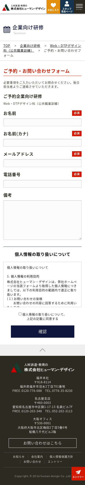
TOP (6, 45)
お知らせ (19, 457)
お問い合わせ (32, 462)
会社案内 (37, 457)
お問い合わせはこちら (42, 443)
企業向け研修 (30, 45)
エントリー (55, 462)
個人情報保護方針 (61, 457)
